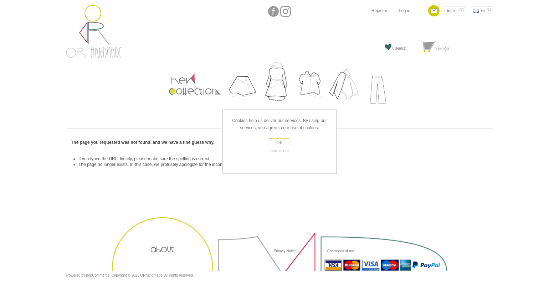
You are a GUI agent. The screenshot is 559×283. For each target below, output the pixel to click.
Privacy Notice (285, 251)
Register (379, 10)
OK (279, 142)
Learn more (279, 151)
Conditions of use (340, 251)
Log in (404, 10)
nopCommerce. (99, 275)
